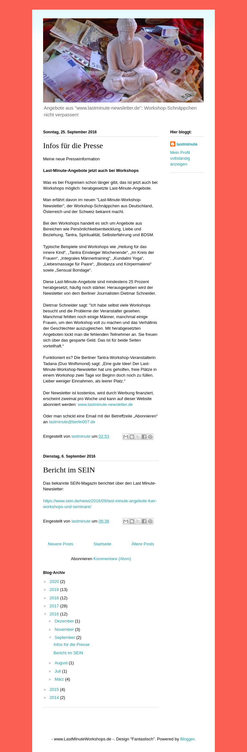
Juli (58, 671)
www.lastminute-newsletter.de (105, 404)
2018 (55, 597)
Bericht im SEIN (69, 470)
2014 (55, 697)
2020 (55, 581)
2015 (55, 689)
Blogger (187, 739)
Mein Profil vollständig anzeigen (180, 158)
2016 (55, 614)
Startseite (102, 544)
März (60, 679)
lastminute (187, 144)
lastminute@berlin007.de (72, 421)
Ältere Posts (143, 544)
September (65, 637)
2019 (55, 589)
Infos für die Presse (73, 145)
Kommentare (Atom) (112, 558)
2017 (55, 606)
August (62, 662)
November (65, 629)
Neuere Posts (60, 544)
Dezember (65, 621)
